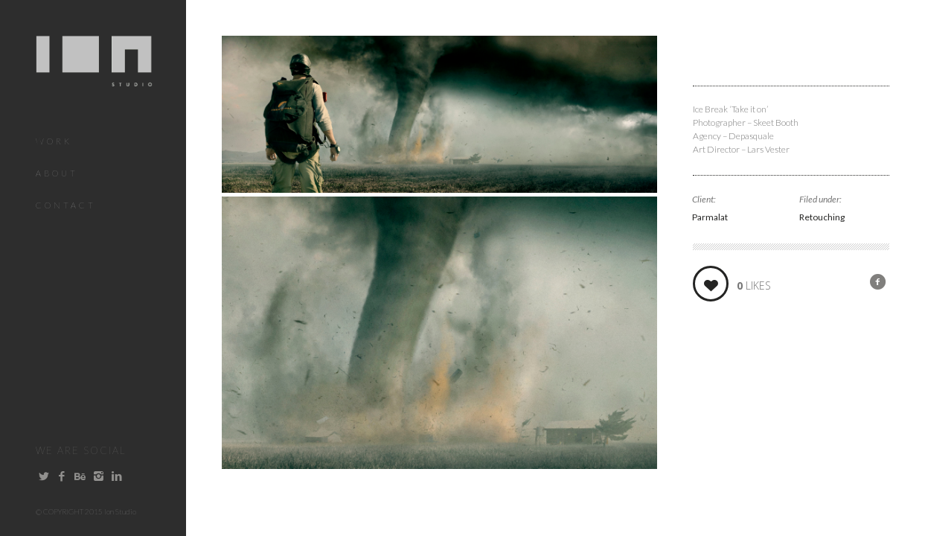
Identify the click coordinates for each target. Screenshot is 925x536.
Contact (66, 205)
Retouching (822, 217)
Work (54, 141)
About (57, 173)
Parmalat (710, 217)
